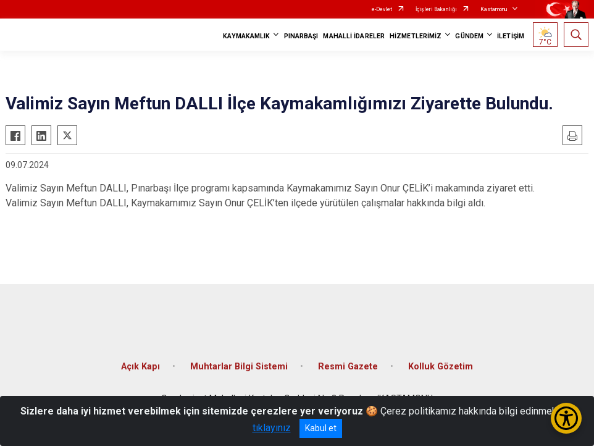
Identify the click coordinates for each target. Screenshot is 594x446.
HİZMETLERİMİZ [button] (415, 36)
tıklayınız (272, 428)
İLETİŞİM (510, 36)
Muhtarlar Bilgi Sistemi (239, 366)
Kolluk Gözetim (440, 366)
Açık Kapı (140, 366)
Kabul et (321, 428)
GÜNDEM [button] (469, 36)
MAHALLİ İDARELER (354, 36)
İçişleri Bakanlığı (436, 9)
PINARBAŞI (301, 36)
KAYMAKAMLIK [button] (246, 36)
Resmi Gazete (348, 366)
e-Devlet (382, 9)
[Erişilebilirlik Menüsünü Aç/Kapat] (566, 418)
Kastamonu (493, 9)
